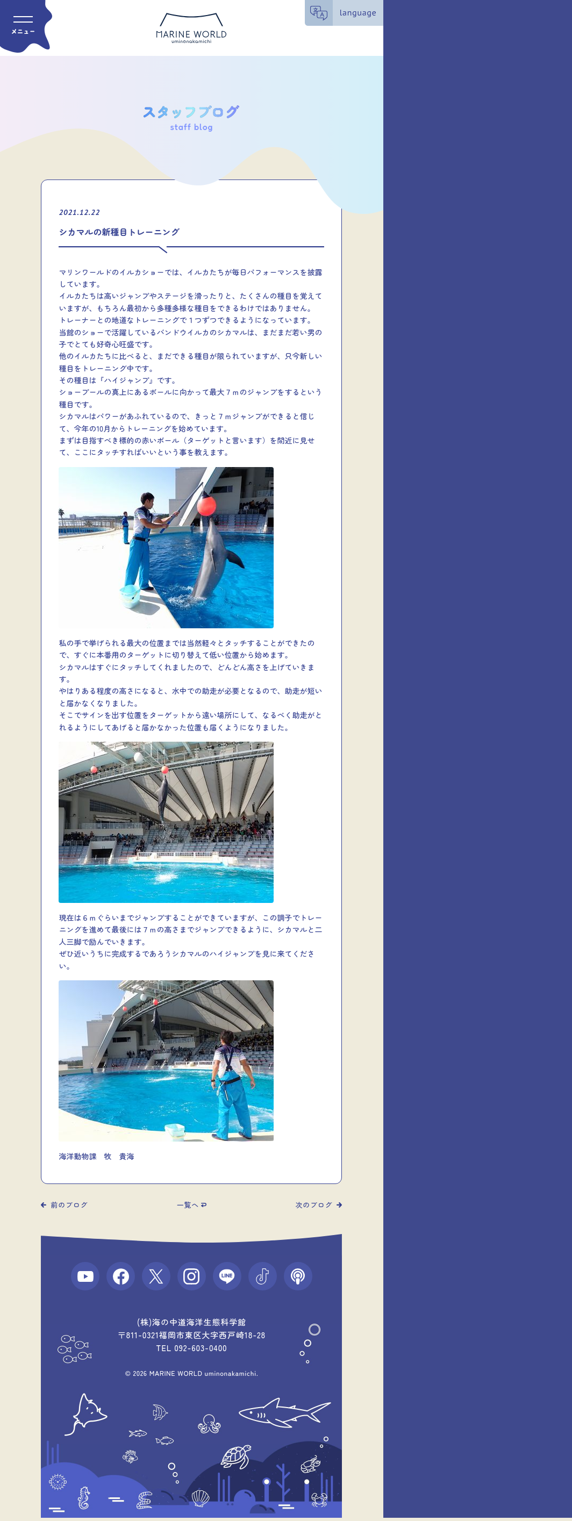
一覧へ (188, 1204)
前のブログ (69, 1204)
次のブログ (314, 1204)
